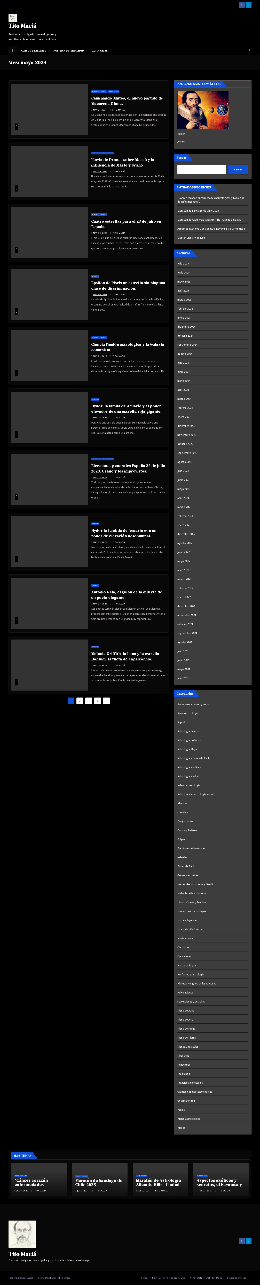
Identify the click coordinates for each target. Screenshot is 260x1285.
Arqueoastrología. (188, 713)
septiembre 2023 (187, 453)
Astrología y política (99, 91)
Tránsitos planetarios (190, 1083)
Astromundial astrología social (103, 153)
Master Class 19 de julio (191, 238)
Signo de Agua (185, 1010)
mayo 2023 (183, 489)
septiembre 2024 (187, 345)
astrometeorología (188, 785)
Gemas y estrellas (187, 875)
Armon (181, 141)
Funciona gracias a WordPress (23, 1278)
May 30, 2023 (100, 171)
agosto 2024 (185, 354)
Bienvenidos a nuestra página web (168, 1278)
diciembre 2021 (186, 606)
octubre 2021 (185, 624)
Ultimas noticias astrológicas (194, 1092)
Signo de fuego (186, 1028)
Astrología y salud (188, 776)
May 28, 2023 (100, 604)
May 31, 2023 (100, 110)
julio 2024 (183, 363)
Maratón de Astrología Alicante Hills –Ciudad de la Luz (209, 220)
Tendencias (184, 1065)
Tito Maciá (22, 26)
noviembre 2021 (186, 615)
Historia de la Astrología (191, 893)
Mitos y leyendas (187, 920)
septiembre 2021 (187, 633)
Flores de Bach (185, 866)
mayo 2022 (183, 561)
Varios (181, 1110)
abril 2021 (183, 678)
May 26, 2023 (100, 665)
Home (144, 1278)
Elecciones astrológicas (191, 848)
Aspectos (182, 722)
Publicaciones (185, 992)
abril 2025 (183, 290)
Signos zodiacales (187, 1046)
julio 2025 (183, 263)
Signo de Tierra (186, 1037)
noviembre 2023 (186, 435)
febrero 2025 (185, 308)
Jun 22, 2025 (205, 1190)
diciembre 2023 (186, 426)
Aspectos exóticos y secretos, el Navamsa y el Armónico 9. (211, 229)
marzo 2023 (184, 507)
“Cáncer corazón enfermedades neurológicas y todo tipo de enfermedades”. (211, 200)
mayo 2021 (183, 669)
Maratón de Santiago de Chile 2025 (198, 211)
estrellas (95, 276)
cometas (182, 812)
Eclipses (182, 839)
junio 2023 (183, 480)
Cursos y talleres (33, 50)
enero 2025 (184, 318)
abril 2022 (183, 570)
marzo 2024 (184, 399)
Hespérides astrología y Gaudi (195, 884)
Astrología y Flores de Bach (193, 758)
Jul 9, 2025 (22, 1190)
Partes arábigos (186, 965)
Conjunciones (185, 821)
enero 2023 (184, 525)
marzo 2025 (184, 299)
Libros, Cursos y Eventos (191, 902)
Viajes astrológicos (188, 1119)
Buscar (181, 157)
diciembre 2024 (186, 327)
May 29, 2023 (100, 356)
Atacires (182, 803)
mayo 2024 (184, 381)
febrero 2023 (185, 516)
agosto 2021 (184, 642)
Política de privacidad (68, 50)
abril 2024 (183, 390)
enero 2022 (184, 597)
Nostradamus (185, 938)
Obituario (95, 585)
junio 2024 (183, 372)
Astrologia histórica (189, 740)
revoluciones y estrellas (191, 1001)
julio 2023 (183, 471)
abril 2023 (183, 498)
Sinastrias (183, 1056)
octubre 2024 (185, 336)
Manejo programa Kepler (192, 911)
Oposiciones (184, 956)
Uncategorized (114, 91)
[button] (249, 50)
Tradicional (183, 1074)
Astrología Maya (187, 749)
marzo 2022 (184, 579)
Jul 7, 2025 (83, 1190)
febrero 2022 (185, 588)
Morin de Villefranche (189, 929)
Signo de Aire (185, 1019)
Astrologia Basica (187, 731)
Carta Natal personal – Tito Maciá (206, 1278)
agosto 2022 (184, 543)
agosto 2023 (184, 462)
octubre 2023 (185, 444)
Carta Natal (99, 50)
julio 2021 (182, 651)
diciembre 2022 (186, 534)
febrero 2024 (185, 408)
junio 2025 (183, 272)
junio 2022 (183, 552)
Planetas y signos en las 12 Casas (196, 983)
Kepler (181, 134)
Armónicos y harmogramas (193, 704)
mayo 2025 (183, 281)
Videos (181, 1128)
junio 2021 (183, 660)
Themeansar (64, 1278)
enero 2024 (184, 417)
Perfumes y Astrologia (190, 974)
